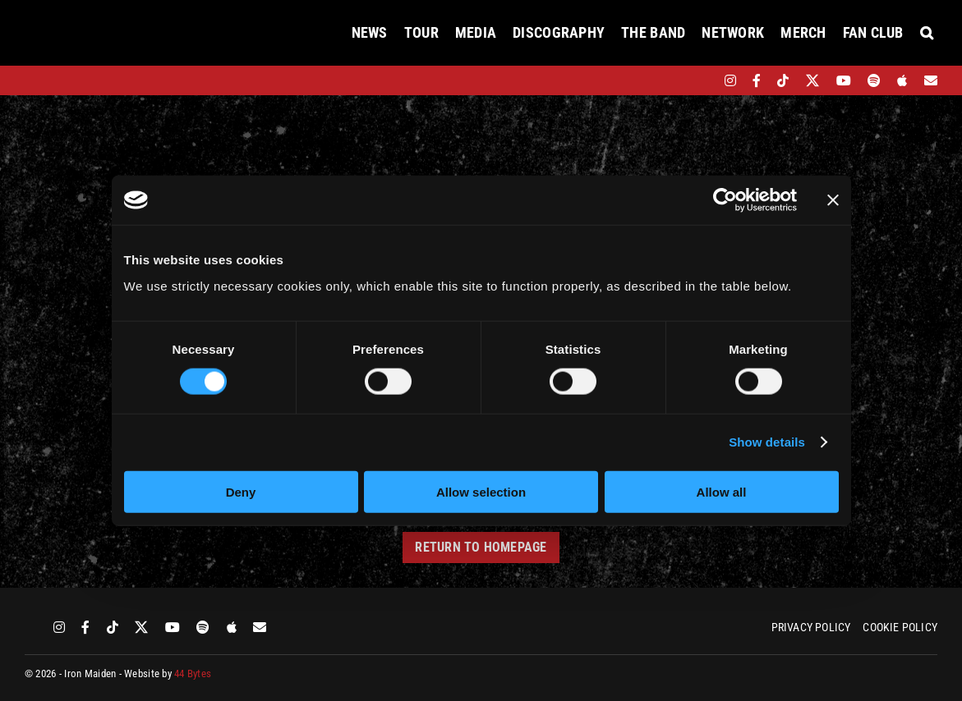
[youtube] (843, 80)
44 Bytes (192, 673)
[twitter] (813, 80)
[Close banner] (833, 200)
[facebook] (757, 80)
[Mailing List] (930, 80)
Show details (767, 442)
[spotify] (874, 80)
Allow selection (481, 491)
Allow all (722, 491)
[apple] (902, 80)
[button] (926, 33)
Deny (241, 491)
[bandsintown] (702, 80)
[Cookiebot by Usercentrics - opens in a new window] (725, 200)
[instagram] (730, 80)
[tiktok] (783, 80)
